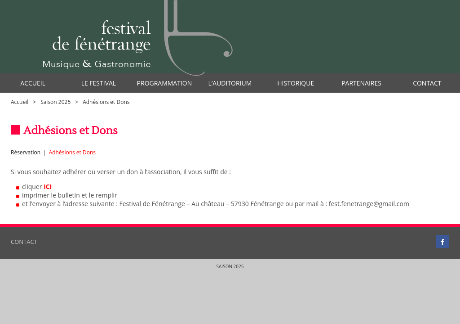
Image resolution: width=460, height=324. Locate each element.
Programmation (164, 83)
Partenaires (361, 83)
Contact (427, 83)
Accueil (32, 83)
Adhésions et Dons (72, 152)
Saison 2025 (55, 102)
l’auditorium (230, 83)
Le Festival (98, 83)
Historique (295, 83)
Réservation (25, 152)
